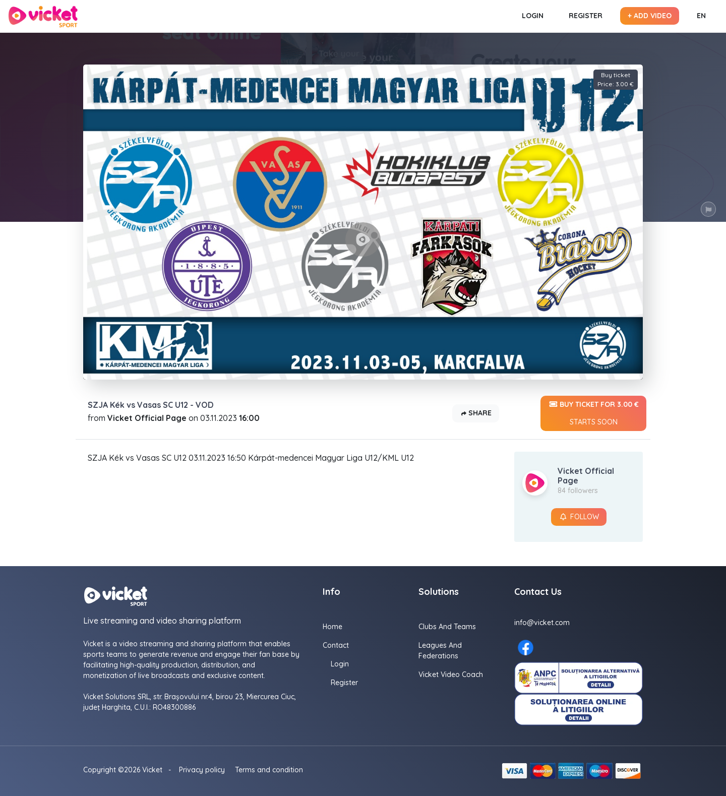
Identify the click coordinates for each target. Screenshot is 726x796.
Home (332, 626)
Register (585, 15)
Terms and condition (269, 769)
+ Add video (650, 15)
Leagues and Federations (440, 650)
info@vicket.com (542, 622)
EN (701, 15)
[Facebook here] (525, 647)
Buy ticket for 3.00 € (593, 413)
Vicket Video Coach (450, 674)
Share (476, 413)
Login (532, 15)
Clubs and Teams (447, 626)
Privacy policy (202, 769)
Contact (336, 645)
